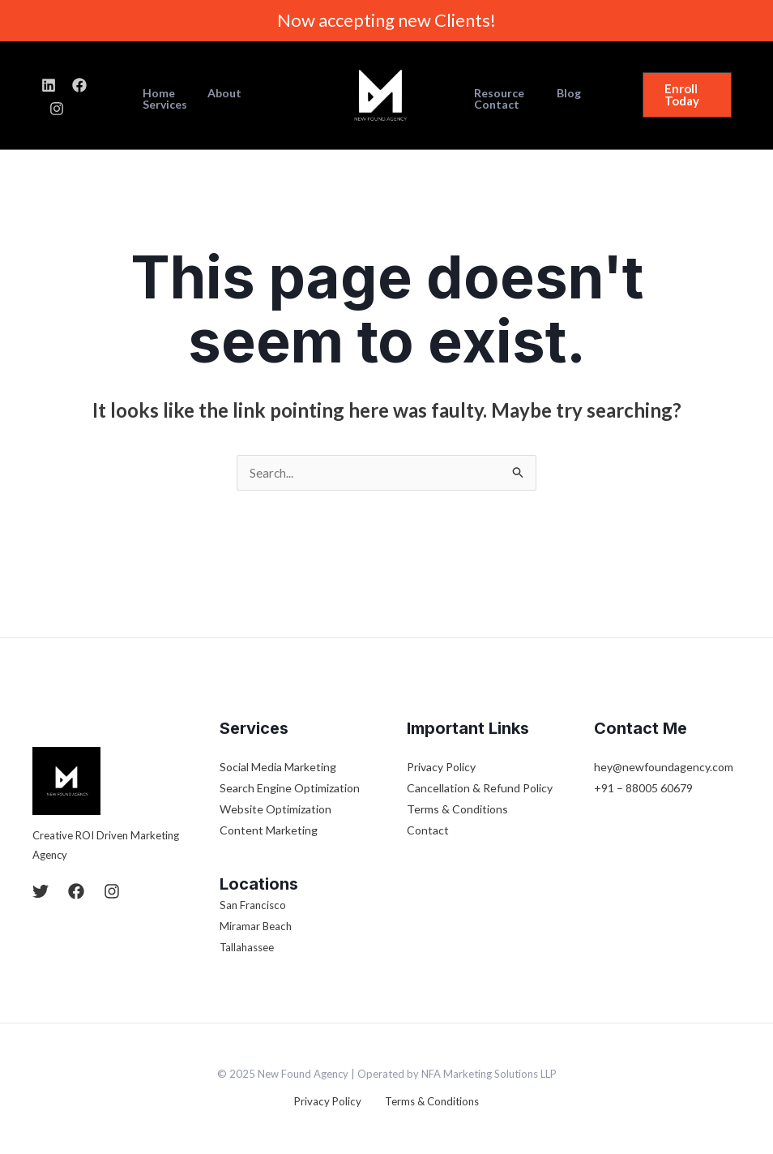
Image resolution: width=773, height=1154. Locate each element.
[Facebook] (79, 96)
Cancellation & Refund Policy (480, 789)
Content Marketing (269, 831)
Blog (554, 93)
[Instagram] (110, 96)
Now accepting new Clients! (386, 20)
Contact (492, 104)
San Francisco (254, 905)
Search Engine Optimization (290, 789)
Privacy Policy (441, 767)
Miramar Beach (257, 926)
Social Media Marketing (278, 767)
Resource (494, 93)
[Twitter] (40, 892)
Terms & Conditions (457, 810)
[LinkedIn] (48, 96)
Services (281, 95)
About (220, 95)
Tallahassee (249, 948)
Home (163, 95)
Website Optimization (275, 810)
